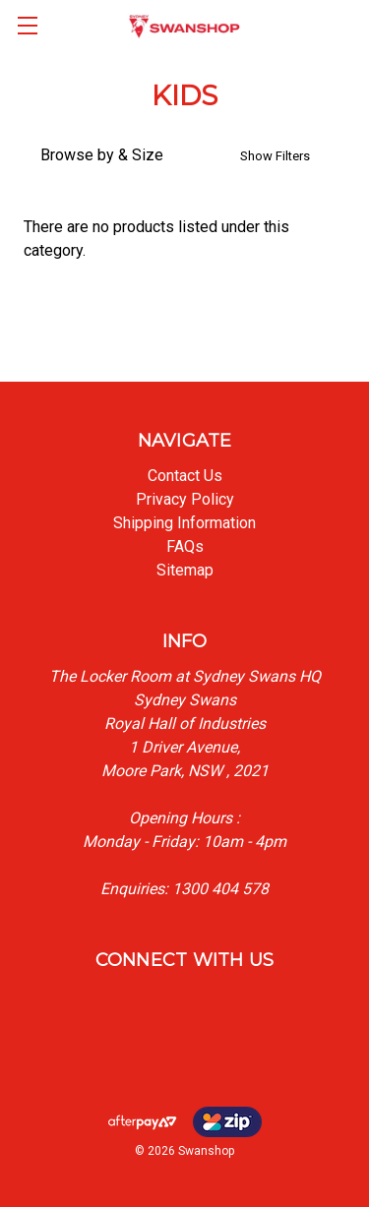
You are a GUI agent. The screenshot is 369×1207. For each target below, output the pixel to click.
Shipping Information (184, 522)
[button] (184, 155)
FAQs (185, 546)
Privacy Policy (185, 499)
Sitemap (185, 570)
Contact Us (185, 475)
